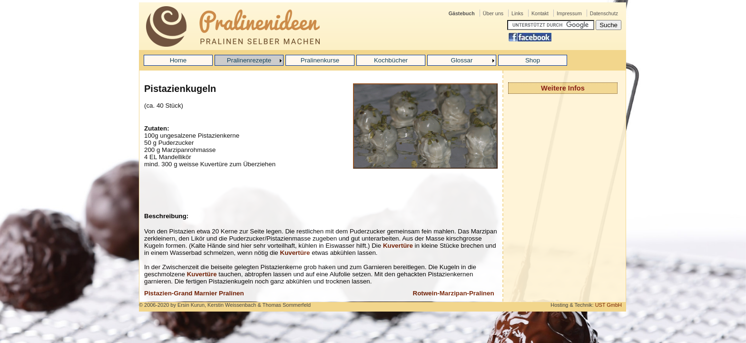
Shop (532, 60)
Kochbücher (391, 60)
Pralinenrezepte (249, 60)
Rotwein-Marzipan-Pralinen (453, 293)
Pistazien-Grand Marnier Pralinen (194, 293)
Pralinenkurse (320, 60)
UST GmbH (608, 305)
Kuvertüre (398, 245)
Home (178, 60)
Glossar (462, 60)
